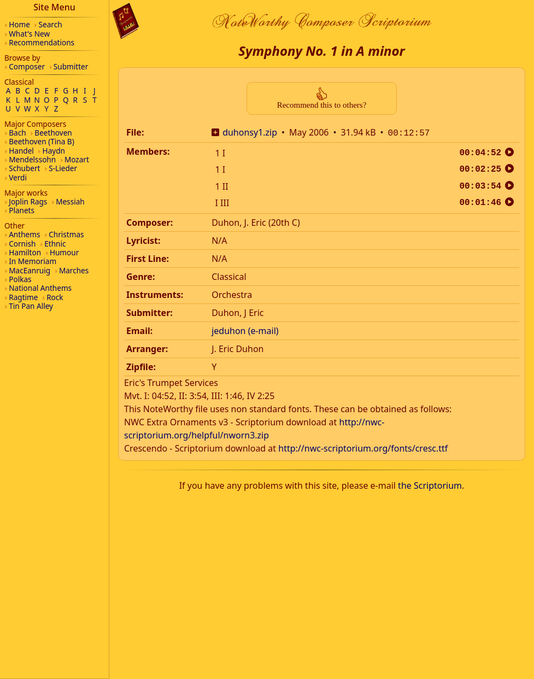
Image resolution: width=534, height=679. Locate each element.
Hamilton (25, 252)
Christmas (66, 234)
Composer (27, 66)
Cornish (22, 243)
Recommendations (41, 42)
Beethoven (53, 132)
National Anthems (40, 288)
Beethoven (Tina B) (41, 141)
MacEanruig (29, 270)
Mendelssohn (32, 159)
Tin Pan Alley (31, 306)
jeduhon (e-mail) (245, 330)
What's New (29, 33)
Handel (21, 150)
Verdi (18, 177)
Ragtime (23, 297)
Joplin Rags (28, 201)
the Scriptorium (430, 484)
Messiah (70, 201)
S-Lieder (63, 168)
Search (50, 24)
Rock (54, 297)
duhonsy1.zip (249, 132)
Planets (21, 210)
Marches (74, 270)
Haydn (54, 150)
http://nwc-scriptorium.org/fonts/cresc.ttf (363, 447)
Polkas (20, 279)
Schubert (24, 168)
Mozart (76, 159)
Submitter (71, 66)
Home (19, 24)
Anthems (24, 234)
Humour (64, 252)
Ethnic (55, 243)
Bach (17, 132)
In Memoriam (32, 261)
